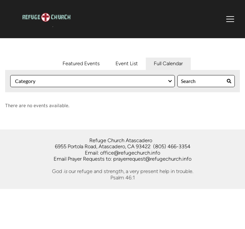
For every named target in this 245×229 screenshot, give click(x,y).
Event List (126, 63)
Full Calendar (168, 63)
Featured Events (81, 63)
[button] (230, 19)
